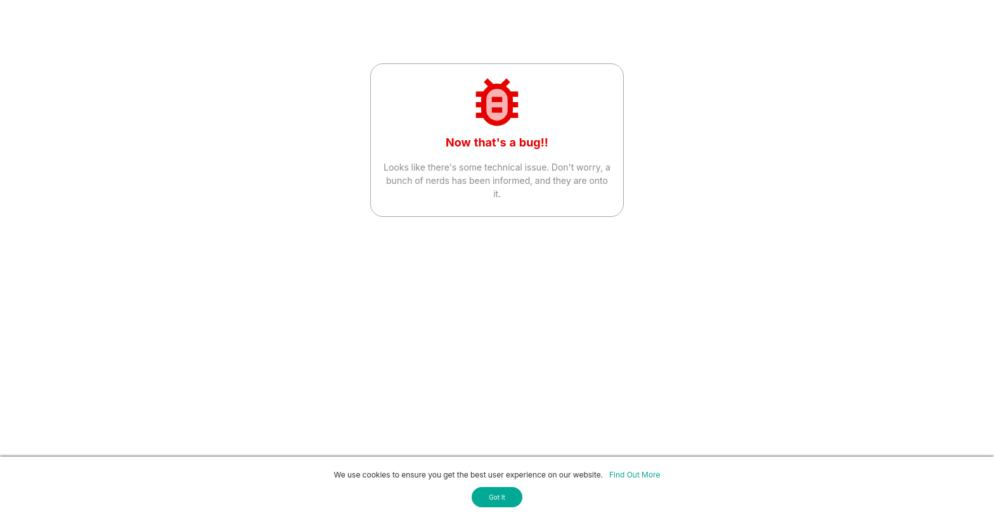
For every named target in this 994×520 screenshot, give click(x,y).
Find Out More (634, 474)
